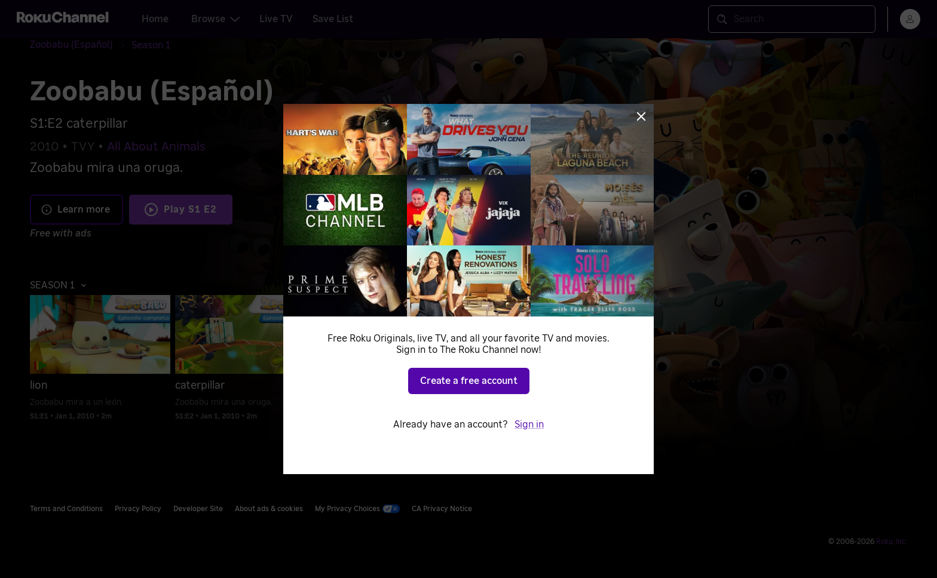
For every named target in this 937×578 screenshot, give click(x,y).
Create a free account (469, 381)
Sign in (529, 424)
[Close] (641, 116)
